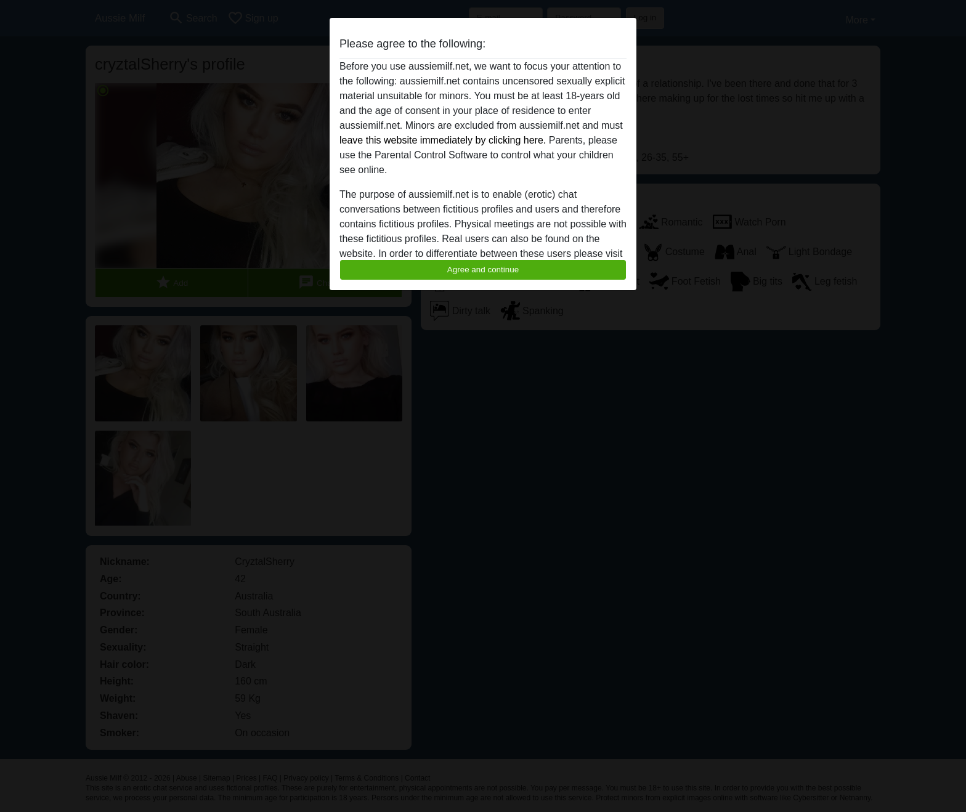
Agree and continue (483, 269)
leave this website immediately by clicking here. (442, 140)
